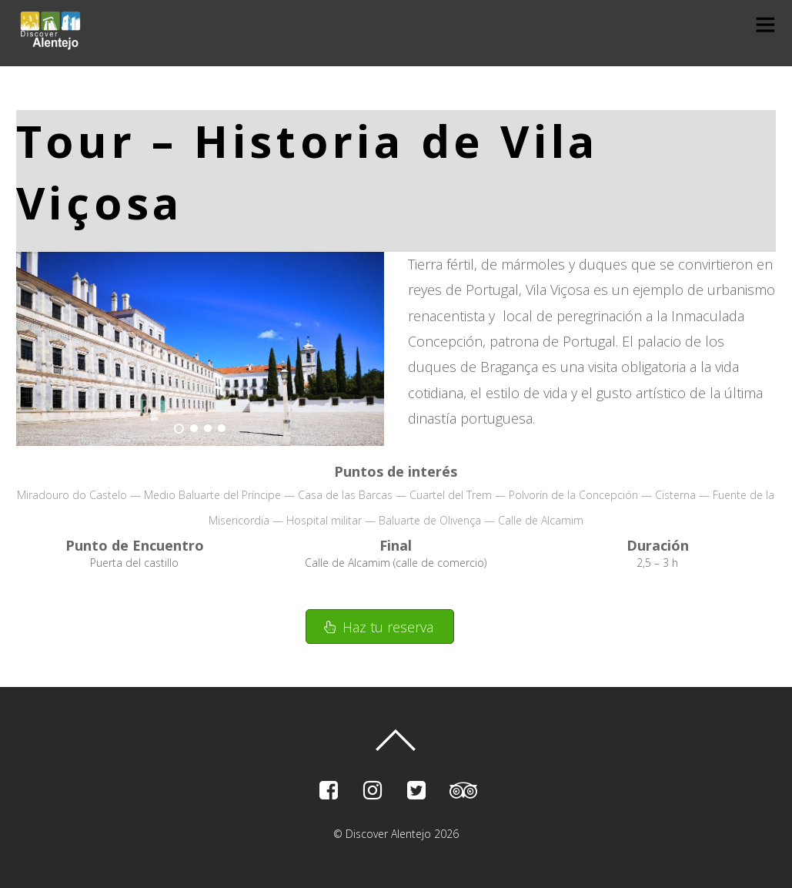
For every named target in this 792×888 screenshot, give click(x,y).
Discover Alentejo (388, 833)
